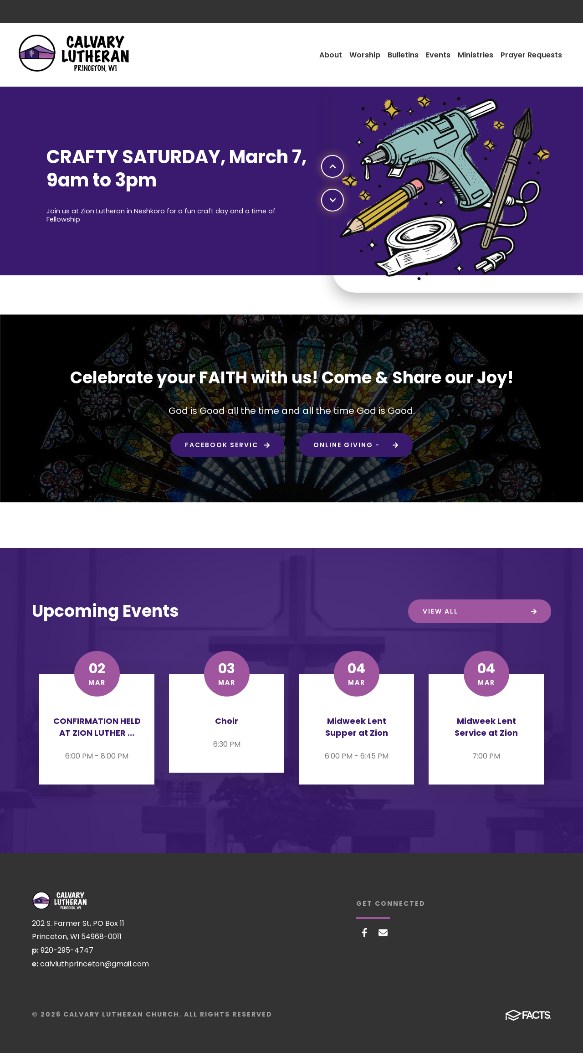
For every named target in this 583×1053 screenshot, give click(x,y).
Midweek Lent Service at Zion (486, 726)
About (330, 55)
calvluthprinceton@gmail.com (94, 964)
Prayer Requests (531, 55)
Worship (364, 55)
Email (383, 932)
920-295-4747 (67, 950)
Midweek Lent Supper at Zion (356, 726)
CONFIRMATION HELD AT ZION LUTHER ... (97, 726)
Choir (226, 721)
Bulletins (403, 55)
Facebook (365, 932)
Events (438, 55)
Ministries (475, 55)
